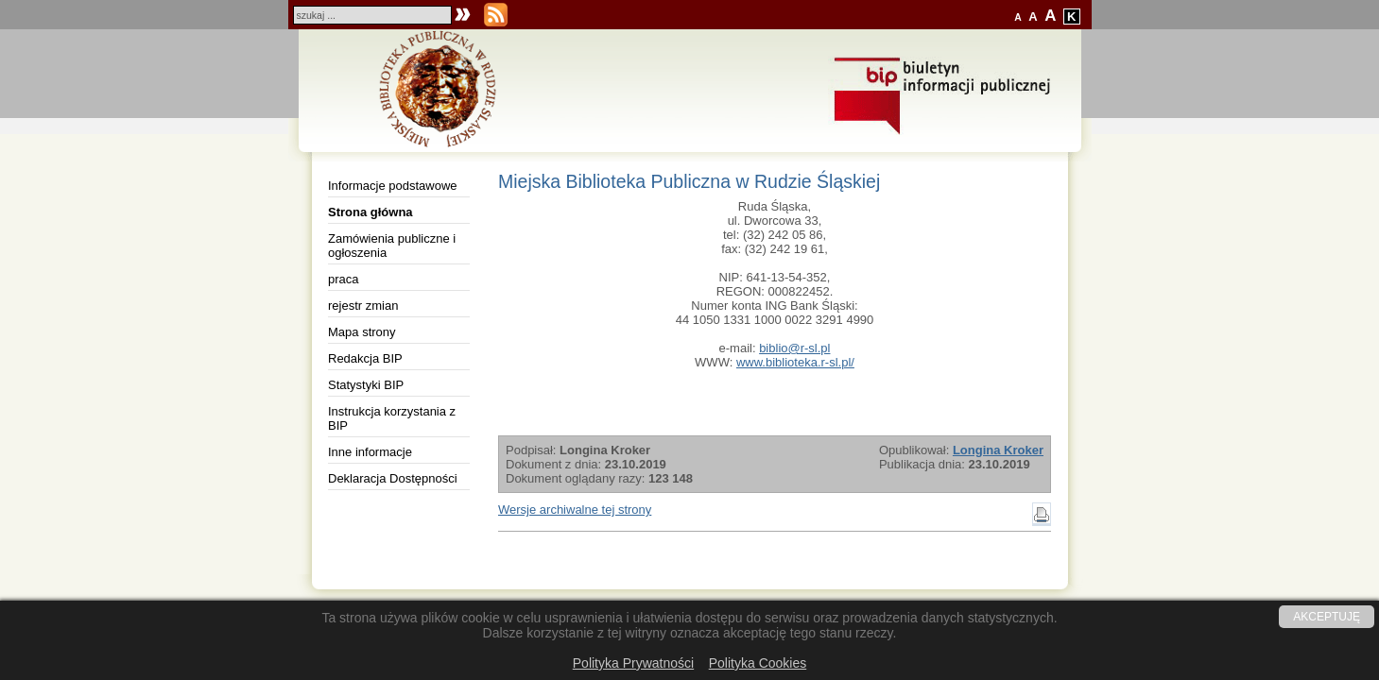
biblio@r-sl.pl (794, 348)
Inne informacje (370, 452)
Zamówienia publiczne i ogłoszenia (392, 245)
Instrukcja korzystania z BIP (392, 418)
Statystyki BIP (366, 385)
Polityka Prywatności (633, 663)
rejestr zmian (363, 305)
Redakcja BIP (365, 358)
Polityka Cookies (758, 663)
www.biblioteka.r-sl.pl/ (795, 362)
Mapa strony (362, 332)
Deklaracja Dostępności (392, 478)
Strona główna (370, 212)
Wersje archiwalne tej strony (574, 509)
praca (343, 279)
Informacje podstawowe (392, 185)
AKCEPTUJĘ (1326, 616)
